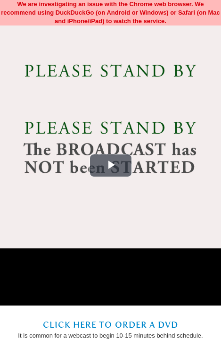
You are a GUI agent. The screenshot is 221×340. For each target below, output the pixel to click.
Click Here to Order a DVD (111, 325)
